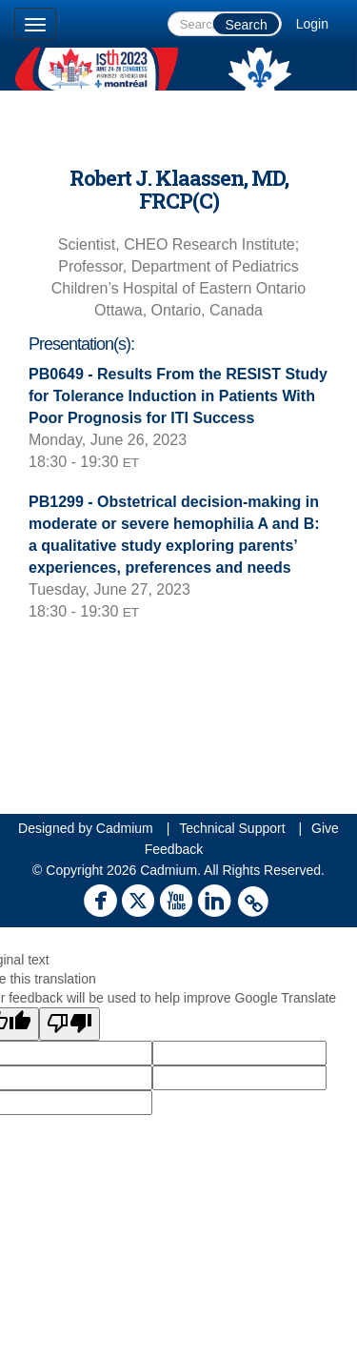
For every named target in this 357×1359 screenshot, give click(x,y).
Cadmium (124, 828)
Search (246, 24)
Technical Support (232, 828)
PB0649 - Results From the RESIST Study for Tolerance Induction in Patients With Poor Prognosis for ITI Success (178, 396)
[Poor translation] (69, 1024)
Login (312, 23)
